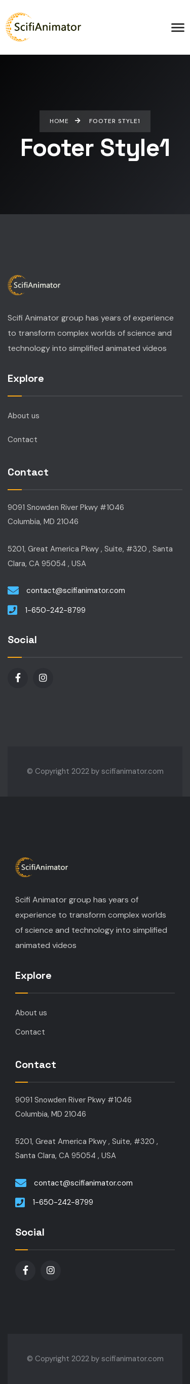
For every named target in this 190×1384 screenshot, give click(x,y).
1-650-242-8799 (55, 610)
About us (24, 416)
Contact (22, 439)
